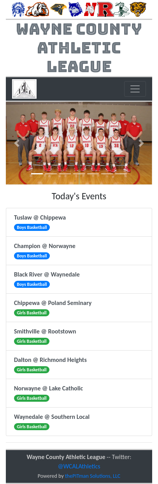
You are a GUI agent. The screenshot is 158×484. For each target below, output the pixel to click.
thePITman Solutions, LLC (92, 476)
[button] (17, 143)
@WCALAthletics (79, 466)
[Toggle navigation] (135, 89)
